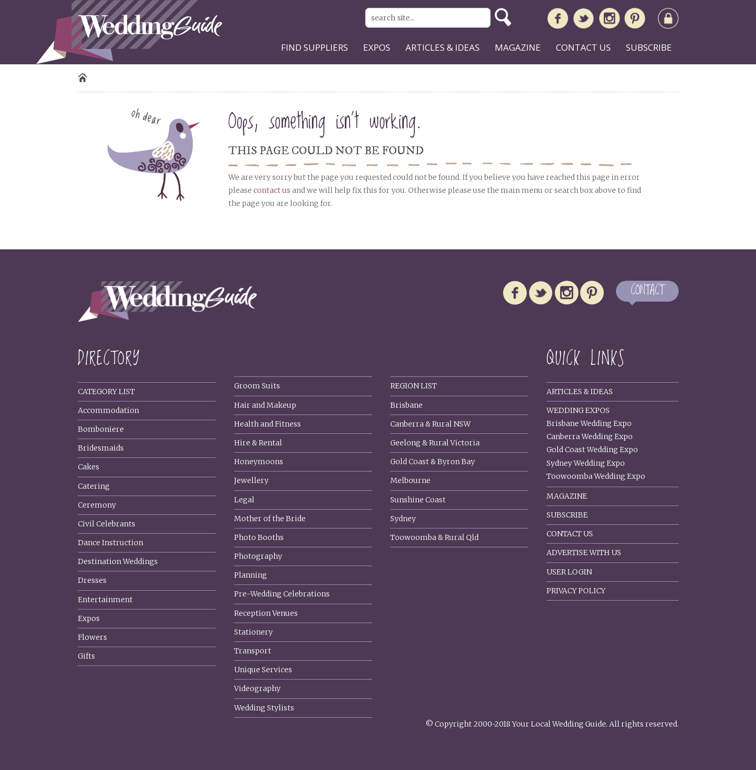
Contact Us (569, 533)
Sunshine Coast (418, 499)
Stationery (253, 632)
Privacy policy (576, 590)
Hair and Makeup (265, 405)
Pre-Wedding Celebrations (282, 594)
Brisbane (406, 405)
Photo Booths (259, 537)
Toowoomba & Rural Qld (434, 537)
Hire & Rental (258, 442)
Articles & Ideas (579, 391)
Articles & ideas (442, 47)
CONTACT (647, 291)
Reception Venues (266, 613)
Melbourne (410, 480)
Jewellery (251, 480)
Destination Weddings (118, 561)
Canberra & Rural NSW (430, 424)
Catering (94, 486)
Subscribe (649, 47)
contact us (271, 190)
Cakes (88, 467)
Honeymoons (258, 461)
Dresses (92, 580)
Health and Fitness (267, 424)
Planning (250, 575)
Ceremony (97, 505)
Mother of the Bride (270, 518)
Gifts (86, 656)
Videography (257, 688)
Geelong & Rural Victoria (435, 442)
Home (82, 77)
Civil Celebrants (106, 523)
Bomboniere (101, 429)
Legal (244, 499)
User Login (569, 572)
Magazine (518, 47)
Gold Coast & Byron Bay (432, 461)
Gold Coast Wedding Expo (592, 449)
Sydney (403, 518)
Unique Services (263, 669)
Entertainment (105, 599)
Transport (252, 651)
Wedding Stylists (264, 707)
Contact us (583, 47)
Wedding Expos (578, 410)
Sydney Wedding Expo (585, 463)
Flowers (92, 637)
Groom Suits (257, 385)
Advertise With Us (583, 552)
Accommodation (108, 410)
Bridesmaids (101, 448)
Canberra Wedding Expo (589, 436)
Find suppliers (314, 47)
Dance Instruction (110, 542)
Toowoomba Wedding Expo (595, 476)
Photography (258, 556)
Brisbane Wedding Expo (589, 423)
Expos (376, 47)
